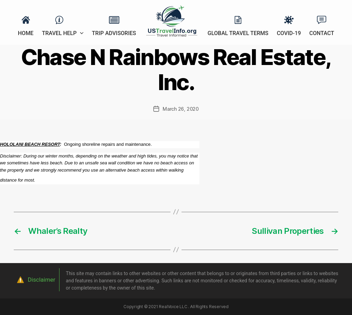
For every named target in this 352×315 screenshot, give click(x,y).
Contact (321, 33)
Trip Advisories (114, 33)
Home (25, 33)
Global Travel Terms (238, 33)
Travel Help (59, 33)
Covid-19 (289, 33)
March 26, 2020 (181, 109)
